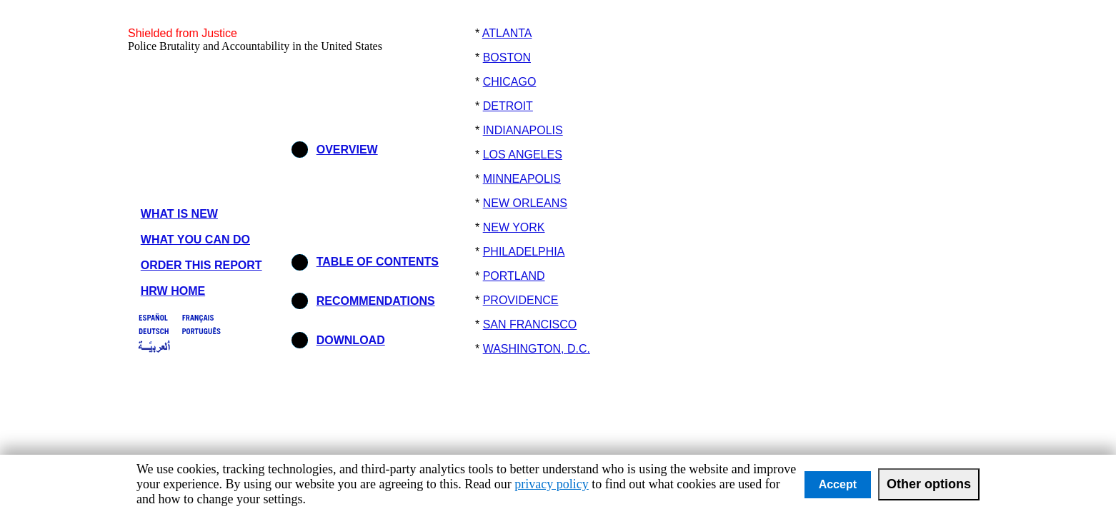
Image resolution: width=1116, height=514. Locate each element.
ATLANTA (507, 33)
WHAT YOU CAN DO (195, 239)
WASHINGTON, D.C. (536, 349)
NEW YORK (514, 227)
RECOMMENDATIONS (376, 301)
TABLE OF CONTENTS (378, 262)
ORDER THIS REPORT (201, 265)
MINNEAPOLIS (522, 179)
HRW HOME (173, 291)
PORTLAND (514, 276)
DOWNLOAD (351, 340)
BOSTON (507, 57)
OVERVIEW (347, 149)
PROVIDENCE (521, 300)
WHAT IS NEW (179, 214)
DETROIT (508, 106)
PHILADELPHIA (524, 252)
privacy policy (551, 484)
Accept (838, 484)
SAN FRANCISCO (530, 324)
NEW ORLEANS (525, 203)
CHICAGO (510, 82)
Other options (929, 484)
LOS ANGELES (522, 154)
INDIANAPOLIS (523, 130)
